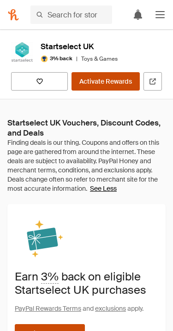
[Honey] (13, 15)
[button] (160, 14)
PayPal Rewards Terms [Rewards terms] (48, 308)
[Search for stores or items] (71, 15)
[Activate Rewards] (106, 81)
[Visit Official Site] (152, 81)
